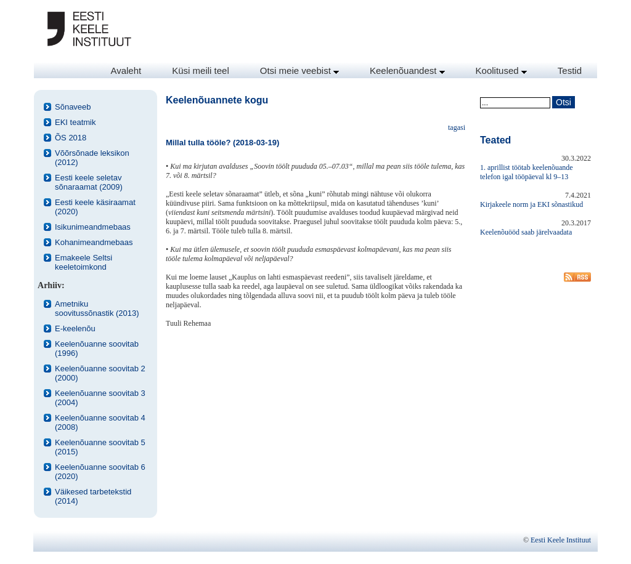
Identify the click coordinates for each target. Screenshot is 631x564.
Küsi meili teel (200, 70)
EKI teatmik (75, 122)
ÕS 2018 (70, 137)
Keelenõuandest (407, 70)
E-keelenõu (75, 328)
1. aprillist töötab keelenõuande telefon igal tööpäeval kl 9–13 (526, 172)
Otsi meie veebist (299, 70)
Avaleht (125, 70)
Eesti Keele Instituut (561, 540)
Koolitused (501, 70)
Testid (570, 70)
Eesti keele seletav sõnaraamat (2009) (89, 182)
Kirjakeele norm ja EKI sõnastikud (531, 204)
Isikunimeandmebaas (93, 227)
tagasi (456, 127)
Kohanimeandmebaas (93, 242)
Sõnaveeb (73, 106)
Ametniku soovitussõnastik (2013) (97, 308)
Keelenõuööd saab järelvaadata (526, 232)
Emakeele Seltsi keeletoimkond (83, 262)
